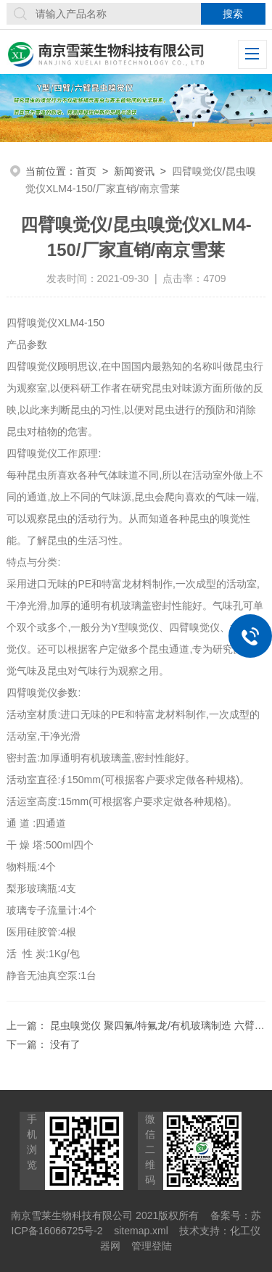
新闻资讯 (134, 171)
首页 (86, 171)
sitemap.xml (141, 1230)
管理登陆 (151, 1246)
